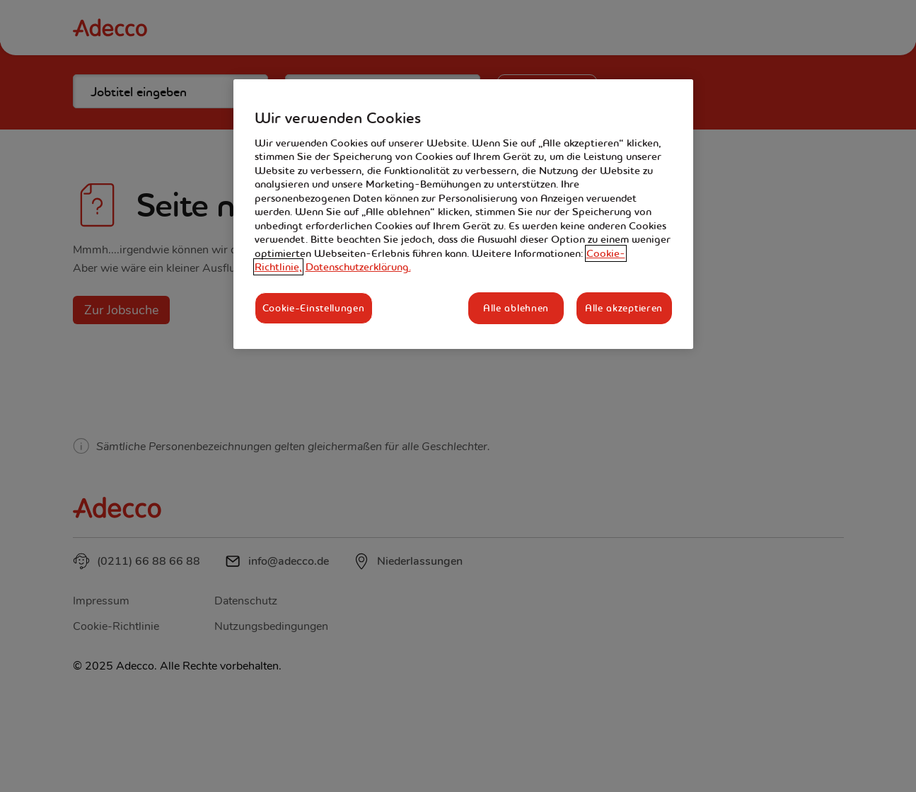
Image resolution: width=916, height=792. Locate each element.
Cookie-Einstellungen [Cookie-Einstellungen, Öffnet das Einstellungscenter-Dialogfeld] (313, 308)
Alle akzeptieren (624, 308)
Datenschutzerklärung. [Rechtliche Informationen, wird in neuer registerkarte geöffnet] (358, 267)
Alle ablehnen (516, 308)
